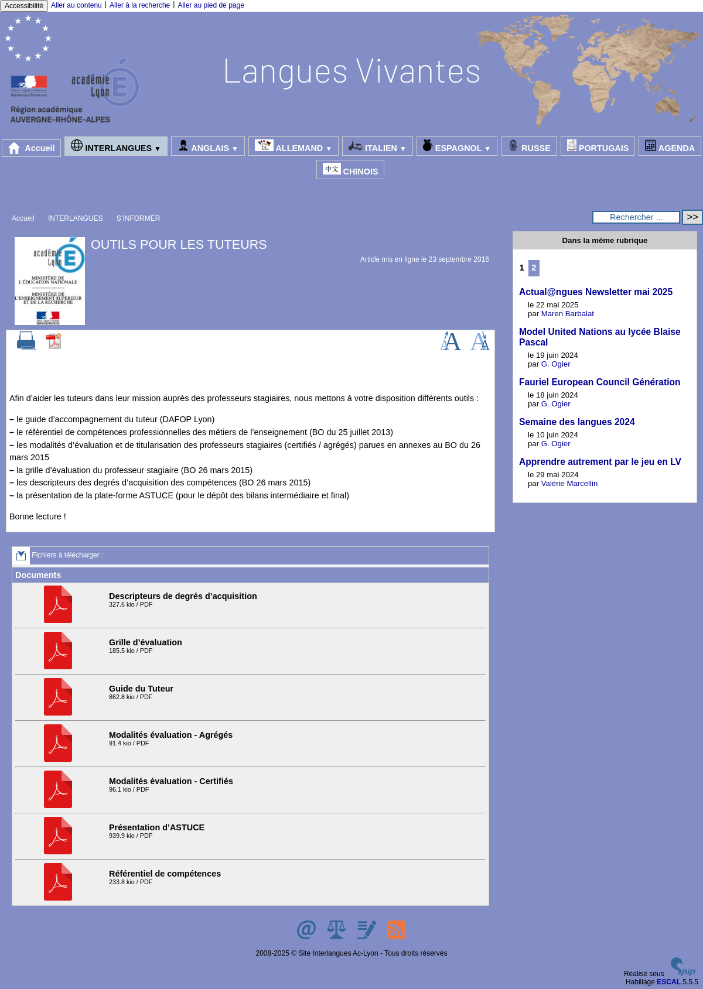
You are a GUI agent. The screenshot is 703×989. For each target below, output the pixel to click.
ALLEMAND (293, 146)
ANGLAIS (208, 146)
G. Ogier (556, 364)
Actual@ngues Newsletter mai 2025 (596, 292)
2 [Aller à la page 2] (533, 267)
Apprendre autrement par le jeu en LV (600, 462)
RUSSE (529, 146)
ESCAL (669, 982)
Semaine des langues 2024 (577, 422)
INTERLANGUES (116, 146)
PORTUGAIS (598, 146)
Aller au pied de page (211, 5)
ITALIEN (378, 146)
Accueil (31, 148)
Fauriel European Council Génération (600, 382)
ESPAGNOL (457, 146)
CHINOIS (350, 169)
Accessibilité (24, 6)
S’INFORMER (139, 218)
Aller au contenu (76, 5)
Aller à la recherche (140, 5)
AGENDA (670, 146)
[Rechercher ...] (636, 217)
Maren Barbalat (567, 313)
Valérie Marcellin (569, 483)
